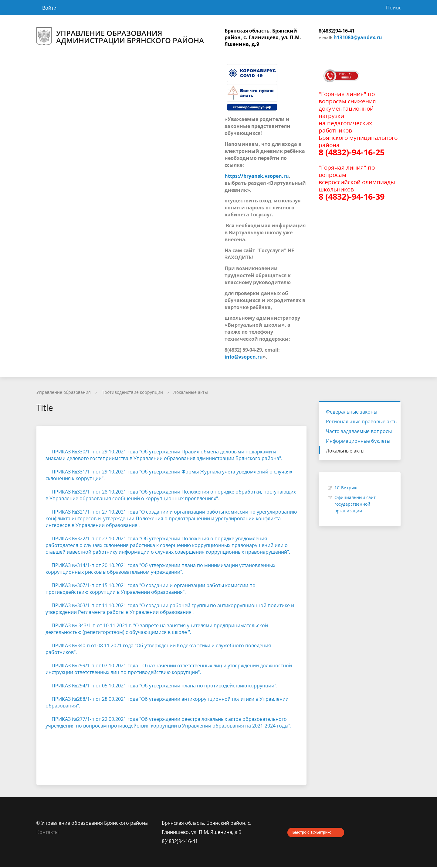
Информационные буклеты (358, 441)
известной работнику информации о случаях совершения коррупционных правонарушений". (178, 552)
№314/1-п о (85, 565)
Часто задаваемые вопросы (359, 431)
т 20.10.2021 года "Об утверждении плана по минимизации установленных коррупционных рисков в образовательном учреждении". (160, 568)
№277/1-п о (85, 719)
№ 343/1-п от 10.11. (94, 625)
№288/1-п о (85, 699)
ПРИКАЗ (59, 451)
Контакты (47, 832)
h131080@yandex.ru (358, 37)
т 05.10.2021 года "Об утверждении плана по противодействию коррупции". (188, 685)
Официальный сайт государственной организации (355, 504)
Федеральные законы (351, 411)
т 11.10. (107, 605)
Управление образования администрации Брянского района (120, 36)
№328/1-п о (85, 491)
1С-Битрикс (346, 487)
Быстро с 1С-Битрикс (312, 832)
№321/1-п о (85, 511)
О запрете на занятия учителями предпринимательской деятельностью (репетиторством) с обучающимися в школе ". (157, 628)
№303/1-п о (85, 605)
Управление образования (63, 392)
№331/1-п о (85, 471)
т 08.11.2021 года (114, 645)
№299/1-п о (85, 665)
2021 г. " (126, 625)
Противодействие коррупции (132, 392)
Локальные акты (190, 392)
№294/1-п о (85, 685)
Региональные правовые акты (362, 421)
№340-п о (83, 645)
